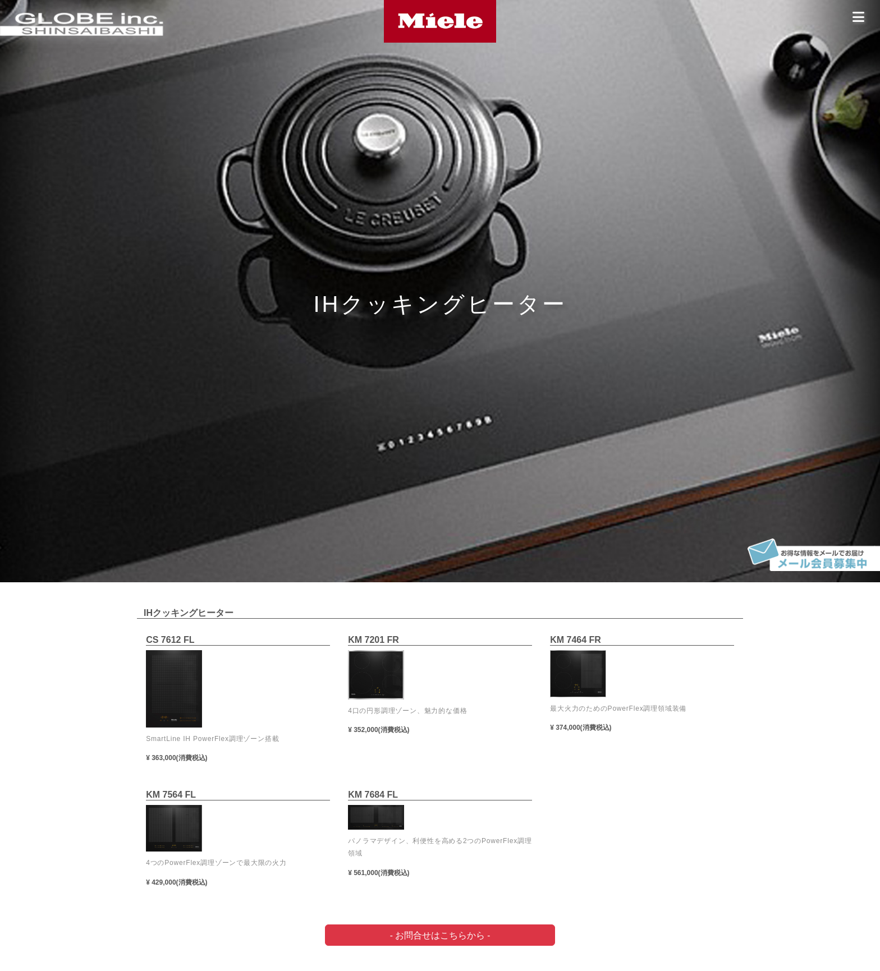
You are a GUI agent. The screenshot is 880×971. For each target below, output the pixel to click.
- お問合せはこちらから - (440, 935)
